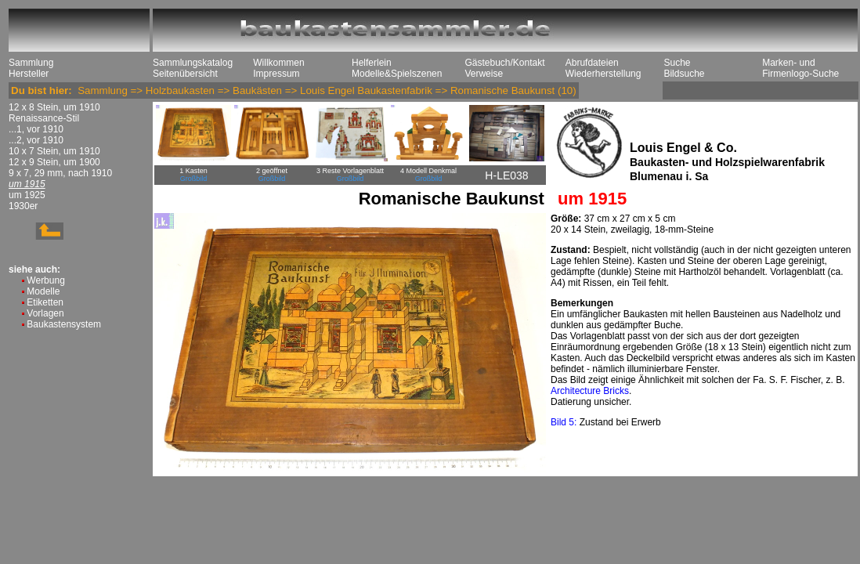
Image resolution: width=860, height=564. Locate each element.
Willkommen (278, 62)
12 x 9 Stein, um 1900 (54, 162)
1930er (23, 206)
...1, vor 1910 (36, 129)
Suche (676, 62)
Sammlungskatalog (193, 62)
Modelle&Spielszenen (397, 73)
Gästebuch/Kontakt (504, 62)
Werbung (45, 280)
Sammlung (31, 62)
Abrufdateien (592, 62)
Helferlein (372, 62)
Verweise (483, 73)
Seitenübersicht (185, 73)
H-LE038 (506, 175)
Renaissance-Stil (44, 118)
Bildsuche (683, 73)
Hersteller (29, 73)
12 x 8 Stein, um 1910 (54, 107)
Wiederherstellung (603, 73)
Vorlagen (45, 313)
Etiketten (45, 302)
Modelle (43, 291)
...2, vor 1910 (36, 140)
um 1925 (27, 195)
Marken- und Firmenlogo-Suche (800, 68)
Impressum (276, 73)
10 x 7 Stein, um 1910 (54, 151)
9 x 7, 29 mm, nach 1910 (60, 173)
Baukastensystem (64, 324)
